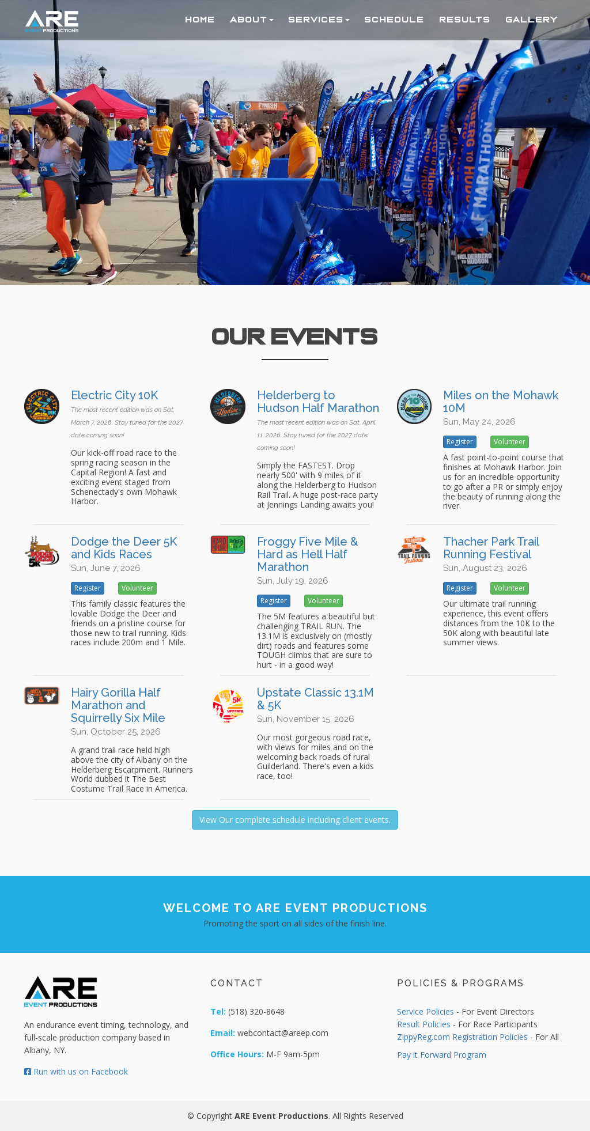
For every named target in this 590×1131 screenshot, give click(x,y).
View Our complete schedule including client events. (295, 819)
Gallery (532, 19)
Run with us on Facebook (76, 1071)
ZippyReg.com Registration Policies (462, 1036)
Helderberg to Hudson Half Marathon (318, 401)
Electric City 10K (114, 395)
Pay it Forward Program (441, 1054)
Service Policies (425, 1011)
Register (460, 442)
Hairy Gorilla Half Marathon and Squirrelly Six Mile (118, 705)
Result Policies (424, 1024)
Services (319, 19)
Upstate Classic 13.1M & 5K (315, 699)
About (252, 19)
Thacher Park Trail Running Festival (491, 548)
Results (465, 19)
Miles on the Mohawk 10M (500, 401)
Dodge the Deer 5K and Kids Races (124, 548)
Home (200, 19)
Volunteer (509, 442)
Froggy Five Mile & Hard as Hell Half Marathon (307, 554)
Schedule (395, 19)
